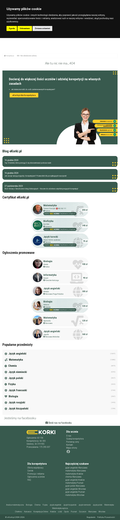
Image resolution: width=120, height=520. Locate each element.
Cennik (30, 470)
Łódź (60, 512)
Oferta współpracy (35, 467)
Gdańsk (47, 307)
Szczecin (82, 512)
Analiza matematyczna (15, 505)
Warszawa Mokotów (52, 337)
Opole (66, 512)
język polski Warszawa (75, 486)
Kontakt (69, 445)
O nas (68, 435)
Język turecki (50, 236)
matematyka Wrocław (74, 495)
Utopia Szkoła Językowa (51, 240)
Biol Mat (46, 224)
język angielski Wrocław (75, 489)
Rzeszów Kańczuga (52, 280)
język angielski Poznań (75, 492)
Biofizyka (48, 221)
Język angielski (51, 288)
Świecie (48, 242)
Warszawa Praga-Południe (54, 294)
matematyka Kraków (74, 474)
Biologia (47, 261)
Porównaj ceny (72, 442)
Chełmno (18, 512)
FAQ (29, 480)
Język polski (14, 378)
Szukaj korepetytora (75, 438)
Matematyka (50, 205)
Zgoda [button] (12, 28)
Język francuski (16, 390)
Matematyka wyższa (60, 508)
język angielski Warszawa (76, 467)
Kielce (47, 267)
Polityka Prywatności (106, 517)
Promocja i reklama (35, 474)
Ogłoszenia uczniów (36, 476)
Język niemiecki (16, 372)
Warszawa (48, 323)
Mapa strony (71, 448)
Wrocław (102, 512)
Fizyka (10, 384)
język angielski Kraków (75, 480)
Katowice (48, 227)
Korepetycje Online (41, 512)
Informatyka (49, 274)
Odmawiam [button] (25, 28)
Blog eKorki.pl (12, 151)
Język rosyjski (15, 402)
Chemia (11, 365)
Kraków (53, 512)
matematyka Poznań (74, 483)
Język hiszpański (16, 408)
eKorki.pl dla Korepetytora (24, 95)
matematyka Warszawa (75, 470)
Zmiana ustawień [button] (42, 28)
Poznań (74, 512)
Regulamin (91, 517)
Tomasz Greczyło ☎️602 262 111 (54, 208)
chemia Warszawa (73, 476)
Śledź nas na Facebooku (59, 422)
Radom (47, 211)
